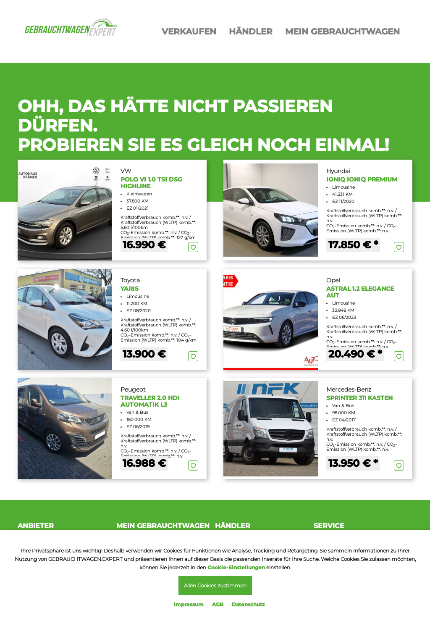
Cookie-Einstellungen (236, 567)
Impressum (189, 604)
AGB (217, 604)
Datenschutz (248, 604)
